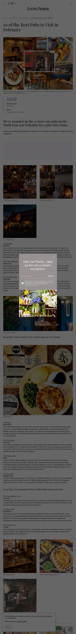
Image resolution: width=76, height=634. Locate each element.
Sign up (51, 276)
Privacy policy (28, 282)
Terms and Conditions (40, 282)
